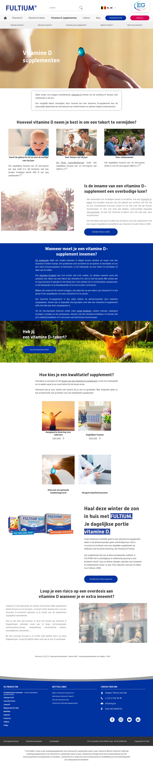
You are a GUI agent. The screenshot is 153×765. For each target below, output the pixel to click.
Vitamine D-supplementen (64, 18)
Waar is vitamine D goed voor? (63, 693)
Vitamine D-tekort (36, 18)
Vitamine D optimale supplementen (65, 703)
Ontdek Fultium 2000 (101, 232)
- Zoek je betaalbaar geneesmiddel (21, 693)
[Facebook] (112, 719)
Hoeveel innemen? (17, 25)
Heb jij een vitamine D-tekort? (63, 696)
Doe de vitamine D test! (39, 349)
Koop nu (139, 18)
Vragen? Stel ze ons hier (114, 693)
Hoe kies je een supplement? (76, 25)
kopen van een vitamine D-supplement (79, 381)
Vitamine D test (115, 18)
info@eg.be (108, 703)
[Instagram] (120, 719)
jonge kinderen (84, 311)
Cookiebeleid (54, 741)
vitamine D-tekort (47, 275)
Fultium (86, 18)
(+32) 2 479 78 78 (111, 698)
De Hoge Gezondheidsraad (70, 162)
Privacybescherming (11, 741)
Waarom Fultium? (107, 25)
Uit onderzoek (42, 260)
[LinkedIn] (138, 719)
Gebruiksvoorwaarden (34, 741)
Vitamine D (17, 18)
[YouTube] (129, 719)
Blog (98, 18)
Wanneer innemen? (45, 25)
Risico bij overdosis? (134, 25)
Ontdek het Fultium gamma (101, 579)
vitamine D (76, 94)
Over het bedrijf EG (113, 709)
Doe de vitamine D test (60, 700)
